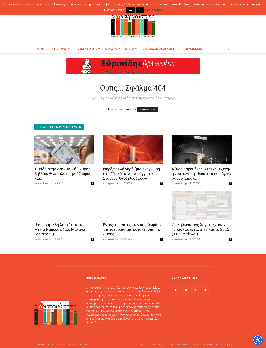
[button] (227, 49)
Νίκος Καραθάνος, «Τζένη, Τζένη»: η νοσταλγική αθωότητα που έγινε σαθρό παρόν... (201, 173)
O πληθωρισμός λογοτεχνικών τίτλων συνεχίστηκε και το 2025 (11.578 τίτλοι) (200, 229)
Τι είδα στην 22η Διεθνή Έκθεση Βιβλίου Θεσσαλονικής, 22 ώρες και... (62, 173)
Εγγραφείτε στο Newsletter (173, 344)
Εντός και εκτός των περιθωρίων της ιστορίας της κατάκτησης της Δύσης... (132, 229)
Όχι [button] (140, 10)
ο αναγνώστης (42, 183)
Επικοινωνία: (94, 330)
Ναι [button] (130, 10)
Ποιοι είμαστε (147, 344)
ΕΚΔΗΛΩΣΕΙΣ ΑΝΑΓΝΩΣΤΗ (160, 48)
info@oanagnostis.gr (114, 330)
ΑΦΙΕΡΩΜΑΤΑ (62, 48)
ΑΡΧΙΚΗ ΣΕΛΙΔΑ (147, 110)
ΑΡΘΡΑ (131, 48)
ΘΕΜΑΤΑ (112, 48)
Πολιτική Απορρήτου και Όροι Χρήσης (211, 344)
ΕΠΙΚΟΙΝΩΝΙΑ (193, 48)
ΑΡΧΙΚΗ (41, 48)
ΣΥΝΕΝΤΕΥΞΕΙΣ (89, 48)
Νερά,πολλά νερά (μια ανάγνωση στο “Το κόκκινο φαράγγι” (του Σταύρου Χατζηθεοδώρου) (131, 173)
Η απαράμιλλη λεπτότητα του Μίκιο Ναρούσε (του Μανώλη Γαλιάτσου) (60, 229)
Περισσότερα (94, 322)
